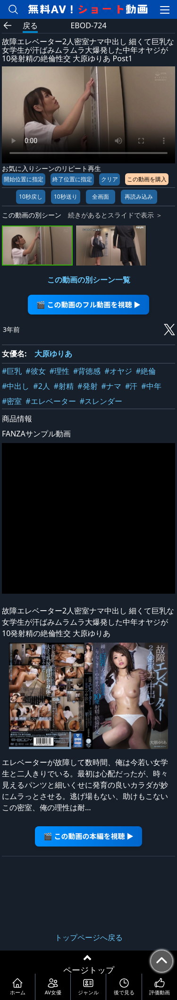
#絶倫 (146, 371)
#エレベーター (50, 401)
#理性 (59, 371)
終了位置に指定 (72, 179)
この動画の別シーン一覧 (88, 279)
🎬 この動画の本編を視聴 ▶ (88, 836)
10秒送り (65, 197)
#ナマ (111, 386)
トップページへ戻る (89, 937)
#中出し (15, 386)
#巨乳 (12, 371)
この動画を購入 (147, 179)
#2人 (41, 386)
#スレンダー (101, 401)
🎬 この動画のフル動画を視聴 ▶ (88, 304)
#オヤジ (118, 371)
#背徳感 (87, 371)
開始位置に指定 (23, 179)
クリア (109, 179)
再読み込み (139, 197)
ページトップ (88, 970)
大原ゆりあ (53, 353)
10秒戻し (30, 197)
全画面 (100, 197)
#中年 (151, 386)
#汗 (131, 386)
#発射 (87, 386)
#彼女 (35, 371)
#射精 (64, 386)
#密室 (12, 401)
